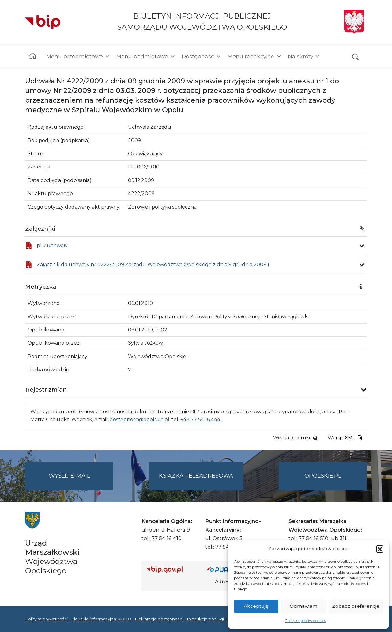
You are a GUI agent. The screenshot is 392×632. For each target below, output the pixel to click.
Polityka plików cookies (305, 620)
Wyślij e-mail (81, 480)
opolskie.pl (322, 475)
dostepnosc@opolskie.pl (139, 419)
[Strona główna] (32, 56)
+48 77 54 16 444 (200, 419)
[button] (380, 549)
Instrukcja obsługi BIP (210, 618)
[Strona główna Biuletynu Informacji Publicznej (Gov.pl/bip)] (171, 569)
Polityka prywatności (46, 618)
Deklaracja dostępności (159, 618)
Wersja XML (345, 438)
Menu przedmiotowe (78, 56)
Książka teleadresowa (196, 475)
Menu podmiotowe (145, 56)
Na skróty (304, 56)
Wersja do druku (295, 438)
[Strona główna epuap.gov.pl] (227, 569)
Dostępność (201, 56)
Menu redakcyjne (255, 56)
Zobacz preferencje (355, 606)
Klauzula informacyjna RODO (101, 618)
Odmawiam (303, 606)
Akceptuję (256, 606)
